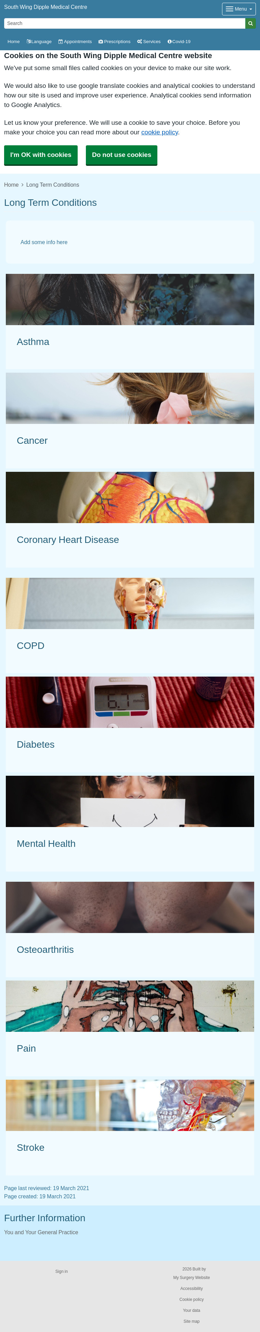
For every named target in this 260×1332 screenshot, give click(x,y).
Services (148, 41)
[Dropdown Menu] (239, 9)
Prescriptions (114, 41)
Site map (191, 1321)
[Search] (125, 23)
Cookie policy (191, 1299)
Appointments (75, 41)
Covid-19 (179, 41)
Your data (191, 1310)
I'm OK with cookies (41, 154)
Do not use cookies (121, 154)
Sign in (61, 1271)
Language (39, 41)
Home (11, 184)
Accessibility (191, 1289)
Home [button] (14, 41)
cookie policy (159, 132)
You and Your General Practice (41, 1232)
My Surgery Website (191, 1278)
